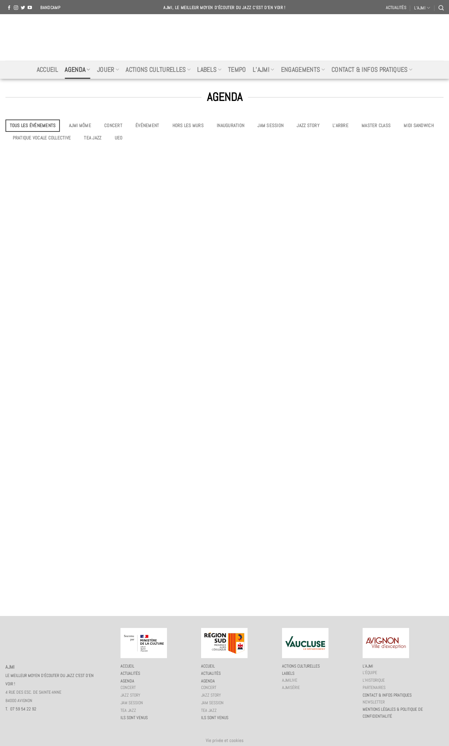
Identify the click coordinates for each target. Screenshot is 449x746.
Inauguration (230, 125)
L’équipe (370, 672)
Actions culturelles (158, 70)
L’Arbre (340, 125)
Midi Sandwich (418, 125)
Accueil (47, 70)
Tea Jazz (92, 138)
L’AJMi (263, 70)
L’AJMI (422, 7)
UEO (119, 138)
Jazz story (308, 125)
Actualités (396, 8)
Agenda (77, 70)
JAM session (270, 125)
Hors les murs (188, 125)
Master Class (376, 125)
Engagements (303, 70)
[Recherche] (441, 8)
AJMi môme (80, 125)
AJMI (224, 37)
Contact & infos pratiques (371, 70)
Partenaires (374, 687)
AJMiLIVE (289, 680)
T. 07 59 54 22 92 (20, 708)
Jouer (108, 70)
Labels (209, 70)
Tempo (237, 70)
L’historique (374, 680)
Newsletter (374, 702)
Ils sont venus (134, 717)
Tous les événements (33, 125)
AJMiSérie (291, 687)
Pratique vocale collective (42, 138)
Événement (147, 125)
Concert (113, 125)
